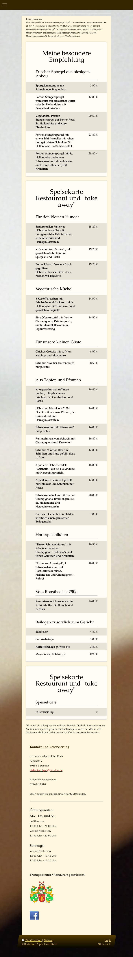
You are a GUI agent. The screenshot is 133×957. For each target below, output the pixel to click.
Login (108, 943)
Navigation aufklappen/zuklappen (66, 5)
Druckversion (32, 943)
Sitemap (48, 943)
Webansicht (104, 947)
